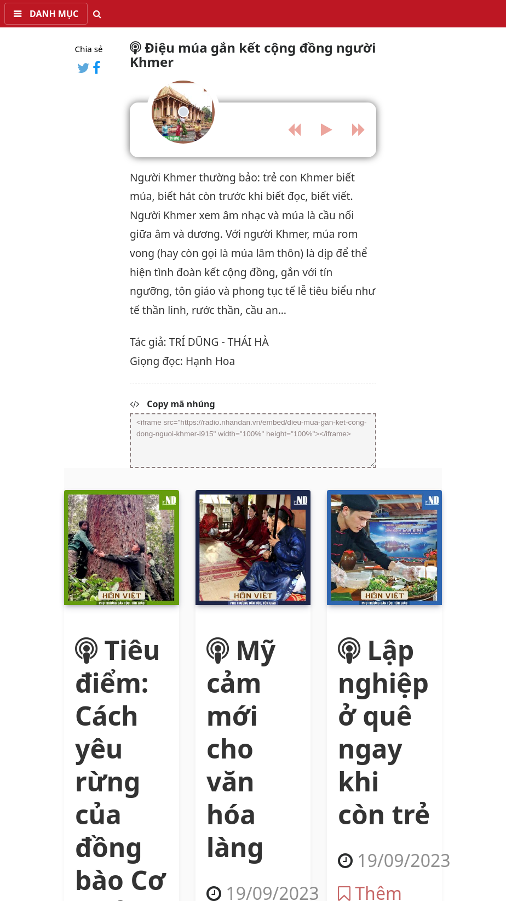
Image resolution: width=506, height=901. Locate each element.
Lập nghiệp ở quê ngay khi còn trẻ (384, 732)
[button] (46, 14)
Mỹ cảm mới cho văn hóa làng (240, 748)
